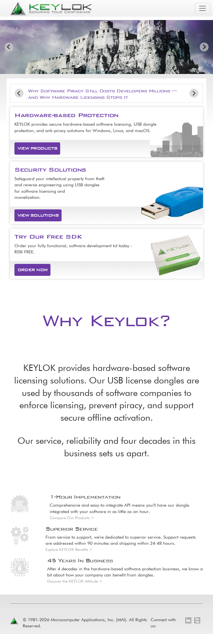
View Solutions (38, 215)
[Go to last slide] (8, 47)
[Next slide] (204, 47)
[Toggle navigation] (202, 8)
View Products (37, 148)
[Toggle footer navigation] (200, 588)
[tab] (102, 69)
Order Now (32, 269)
